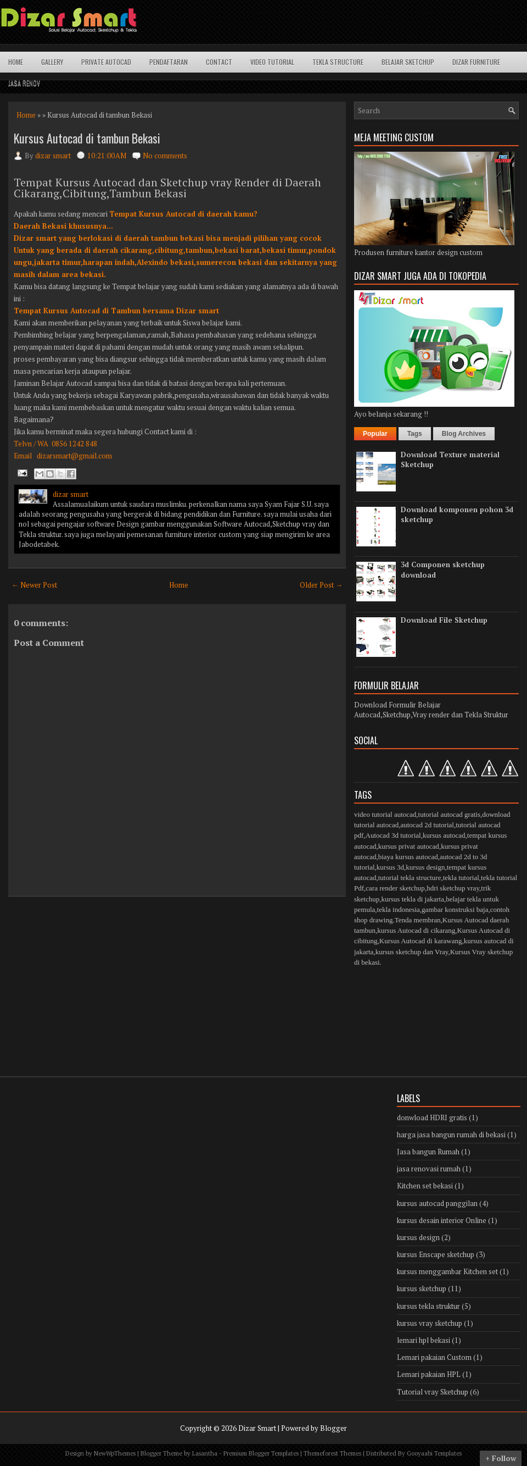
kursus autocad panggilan (437, 1203)
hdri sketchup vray (453, 888)
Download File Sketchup (444, 620)
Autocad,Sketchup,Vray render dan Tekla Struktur (431, 715)
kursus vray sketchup (429, 1323)
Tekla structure (337, 62)
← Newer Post (34, 585)
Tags (414, 434)
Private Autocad (106, 62)
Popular (375, 434)
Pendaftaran (168, 62)
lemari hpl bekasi (423, 1340)
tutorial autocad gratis (449, 814)
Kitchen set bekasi (425, 1186)
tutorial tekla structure (409, 877)
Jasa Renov (24, 82)
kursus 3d (390, 867)
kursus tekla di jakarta (412, 899)
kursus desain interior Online (441, 1220)
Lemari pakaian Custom (434, 1357)
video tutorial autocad (385, 814)
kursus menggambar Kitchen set (447, 1271)
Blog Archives (464, 434)
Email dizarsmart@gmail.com (63, 456)
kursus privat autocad (408, 846)
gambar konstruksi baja (455, 909)
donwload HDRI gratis (432, 1117)
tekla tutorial (461, 877)
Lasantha (204, 1453)
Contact (219, 62)
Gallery (52, 62)
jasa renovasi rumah (429, 1169)
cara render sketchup (395, 888)
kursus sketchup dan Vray (411, 952)
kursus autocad (444, 835)
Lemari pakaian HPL (429, 1374)
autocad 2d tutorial (426, 825)
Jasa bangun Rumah (428, 1152)
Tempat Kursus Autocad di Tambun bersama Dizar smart (116, 311)
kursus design (425, 867)
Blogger (333, 1428)
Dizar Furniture (476, 62)
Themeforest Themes (332, 1453)
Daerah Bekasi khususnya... (63, 226)
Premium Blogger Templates (261, 1453)
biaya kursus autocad (408, 857)
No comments (165, 156)
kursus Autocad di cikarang (416, 930)
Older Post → (321, 585)
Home (15, 62)
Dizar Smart (257, 1428)
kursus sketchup (421, 1288)
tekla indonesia (398, 909)
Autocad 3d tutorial (393, 835)
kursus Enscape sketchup (435, 1254)
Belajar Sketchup (408, 62)
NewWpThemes (115, 1453)
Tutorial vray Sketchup (432, 1392)
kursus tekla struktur (428, 1306)
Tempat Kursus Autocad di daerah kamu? (183, 214)
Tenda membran (418, 920)
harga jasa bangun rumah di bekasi (451, 1134)
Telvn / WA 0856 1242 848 (55, 444)
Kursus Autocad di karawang (420, 941)
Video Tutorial (272, 62)
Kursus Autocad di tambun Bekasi (87, 138)
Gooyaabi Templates (434, 1453)
